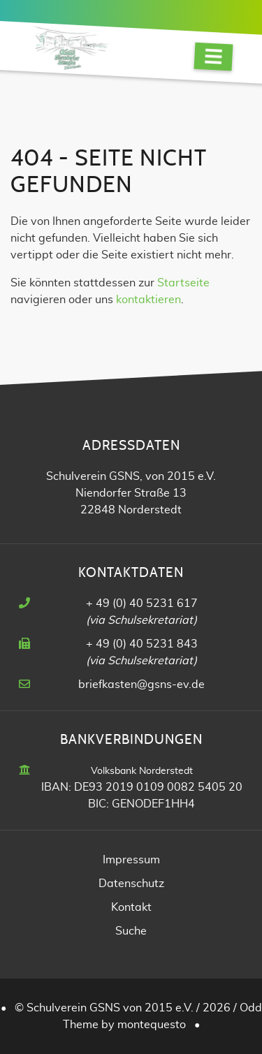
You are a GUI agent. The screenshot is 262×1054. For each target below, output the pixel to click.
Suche (131, 931)
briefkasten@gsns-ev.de (141, 684)
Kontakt (131, 907)
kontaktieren (148, 299)
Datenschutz (131, 883)
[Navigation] (213, 57)
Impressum (131, 859)
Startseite (183, 282)
